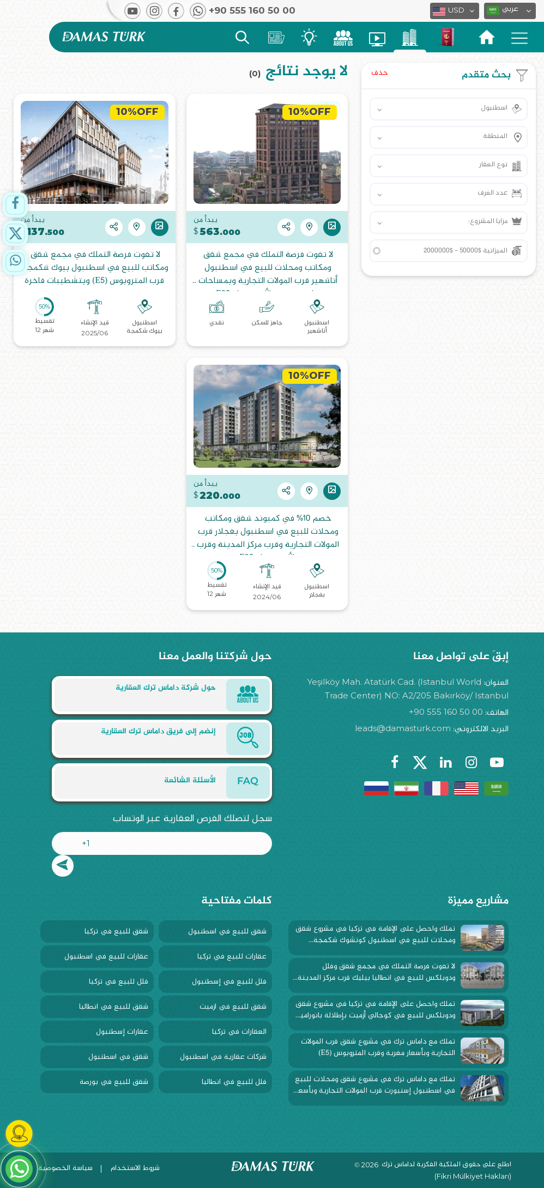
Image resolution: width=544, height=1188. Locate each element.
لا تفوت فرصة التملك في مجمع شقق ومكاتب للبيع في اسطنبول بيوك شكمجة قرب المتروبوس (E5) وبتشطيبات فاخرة (94, 268)
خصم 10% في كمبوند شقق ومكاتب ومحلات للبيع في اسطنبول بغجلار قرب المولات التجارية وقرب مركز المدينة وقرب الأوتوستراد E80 (267, 533)
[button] (510, 11)
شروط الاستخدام (135, 1168)
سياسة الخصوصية (65, 1168)
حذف (379, 73)
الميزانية (465, 251)
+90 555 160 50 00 (446, 712)
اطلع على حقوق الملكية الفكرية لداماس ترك (446, 1165)
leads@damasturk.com (403, 728)
